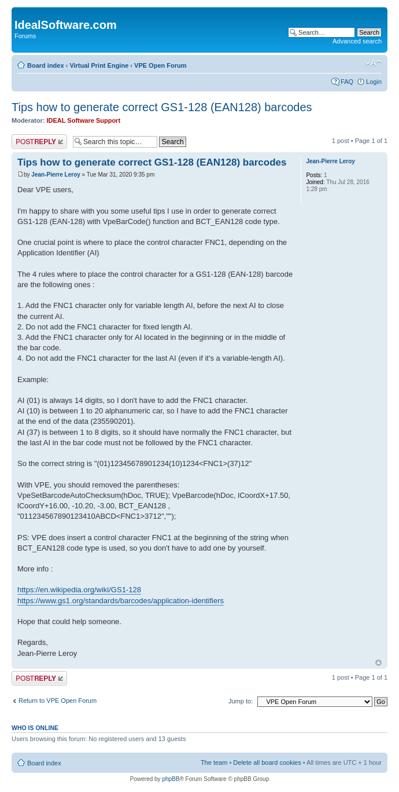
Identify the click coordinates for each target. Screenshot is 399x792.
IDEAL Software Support (84, 120)
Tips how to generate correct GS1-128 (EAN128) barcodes (162, 107)
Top (378, 662)
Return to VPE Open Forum (58, 700)
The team (214, 762)
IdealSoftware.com (65, 25)
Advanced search (357, 41)
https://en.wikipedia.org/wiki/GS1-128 (79, 589)
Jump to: (240, 701)
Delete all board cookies (267, 762)
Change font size (373, 63)
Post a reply (39, 141)
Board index (45, 65)
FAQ (347, 81)
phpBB (170, 779)
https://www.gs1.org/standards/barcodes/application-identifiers (120, 600)
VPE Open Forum (160, 65)
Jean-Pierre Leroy (55, 174)
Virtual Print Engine (98, 65)
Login (374, 81)
